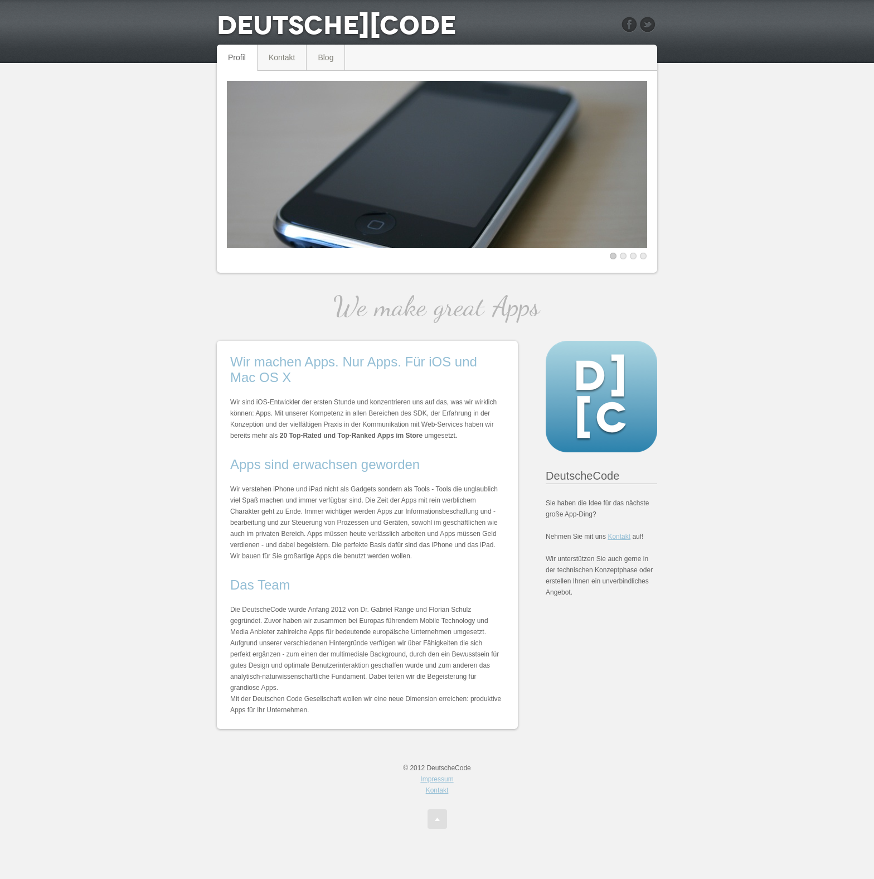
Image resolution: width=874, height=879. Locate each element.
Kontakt (282, 57)
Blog (325, 57)
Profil (237, 57)
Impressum (436, 779)
